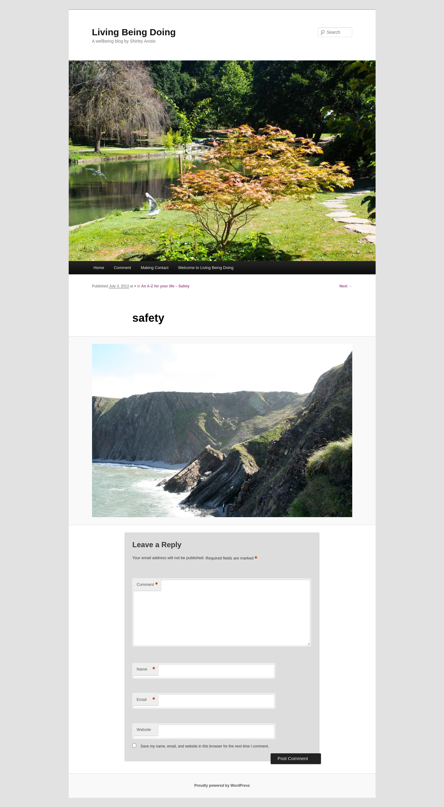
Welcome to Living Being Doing (206, 267)
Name (146, 669)
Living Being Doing (134, 32)
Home (99, 267)
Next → (345, 286)
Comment (122, 267)
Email (146, 699)
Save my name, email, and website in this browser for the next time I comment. (205, 746)
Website (144, 729)
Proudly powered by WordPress (222, 785)
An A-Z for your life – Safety (165, 286)
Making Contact (154, 267)
